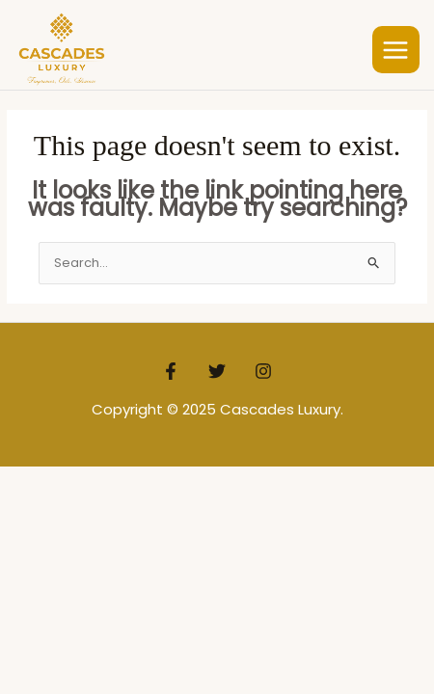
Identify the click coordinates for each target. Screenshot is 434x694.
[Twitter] (217, 371)
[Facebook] (170, 371)
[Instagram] (263, 371)
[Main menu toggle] (396, 50)
